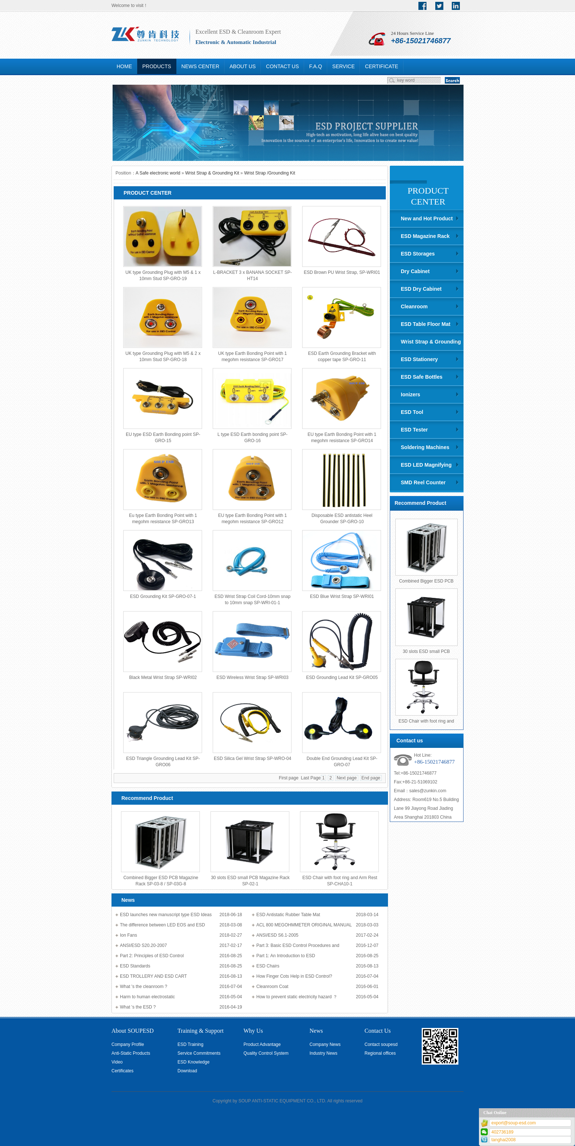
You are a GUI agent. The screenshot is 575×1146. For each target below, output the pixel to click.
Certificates (122, 1070)
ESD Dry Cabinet (421, 289)
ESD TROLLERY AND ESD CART (153, 976)
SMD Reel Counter (423, 482)
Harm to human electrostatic (147, 996)
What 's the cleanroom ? (143, 986)
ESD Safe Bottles (422, 377)
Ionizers (410, 394)
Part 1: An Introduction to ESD (285, 955)
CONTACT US (282, 66)
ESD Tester (414, 430)
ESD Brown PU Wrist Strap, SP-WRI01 (342, 272)
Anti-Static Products (130, 1053)
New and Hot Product (427, 218)
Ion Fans (128, 935)
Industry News (323, 1053)
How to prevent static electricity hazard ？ (296, 996)
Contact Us (378, 1031)
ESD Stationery (419, 359)
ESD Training (190, 1044)
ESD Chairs (267, 966)
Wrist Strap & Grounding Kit (212, 173)
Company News (325, 1044)
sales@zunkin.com (427, 790)
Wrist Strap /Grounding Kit (269, 173)
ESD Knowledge (193, 1062)
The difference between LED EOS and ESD (162, 925)
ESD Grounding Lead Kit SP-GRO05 (342, 677)
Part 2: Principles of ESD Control (152, 955)
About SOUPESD (132, 1031)
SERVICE (343, 66)
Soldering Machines (425, 447)
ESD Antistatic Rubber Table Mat (288, 914)
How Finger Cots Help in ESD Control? (294, 976)
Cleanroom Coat (272, 986)
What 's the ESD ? (138, 1007)
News (316, 1031)
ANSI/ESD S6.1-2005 (277, 935)
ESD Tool (412, 412)
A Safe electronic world (158, 173)
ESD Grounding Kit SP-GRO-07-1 (163, 596)
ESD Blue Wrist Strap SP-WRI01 (342, 596)
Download (187, 1070)
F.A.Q (315, 66)
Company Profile (127, 1044)
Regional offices (380, 1053)
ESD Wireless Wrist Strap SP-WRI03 (252, 677)
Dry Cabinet (415, 271)
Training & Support (200, 1031)
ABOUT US (243, 66)
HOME (124, 66)
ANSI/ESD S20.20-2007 (143, 945)
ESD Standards (135, 966)
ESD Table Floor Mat (425, 324)
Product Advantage (262, 1044)
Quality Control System (266, 1053)
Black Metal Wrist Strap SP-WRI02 (163, 677)
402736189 (502, 1132)
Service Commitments (198, 1053)
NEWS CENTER (200, 66)
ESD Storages (418, 254)
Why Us (253, 1031)
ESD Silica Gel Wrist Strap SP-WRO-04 (252, 758)
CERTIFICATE (381, 66)
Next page (347, 777)
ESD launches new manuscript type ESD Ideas (166, 914)
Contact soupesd (381, 1044)
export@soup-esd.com (513, 1122)
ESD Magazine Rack (425, 236)
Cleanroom (414, 306)
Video (116, 1062)
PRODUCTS (156, 66)
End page (371, 777)
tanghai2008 (503, 1139)
